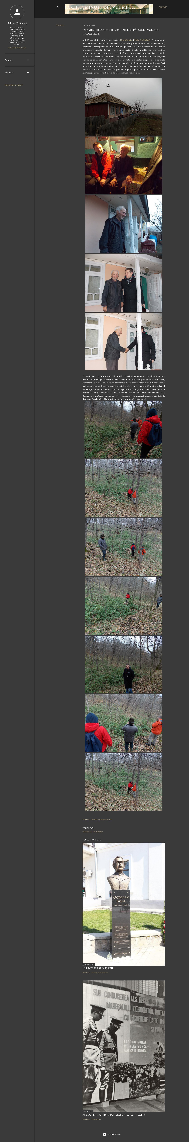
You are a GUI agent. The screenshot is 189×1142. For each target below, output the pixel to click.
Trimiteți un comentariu (93, 832)
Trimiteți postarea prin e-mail (101, 819)
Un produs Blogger (111, 1134)
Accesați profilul (17, 48)
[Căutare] (163, 7)
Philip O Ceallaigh (142, 40)
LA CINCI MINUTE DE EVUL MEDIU (100, 7)
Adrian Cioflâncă (17, 23)
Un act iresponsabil (98, 968)
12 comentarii (96, 1119)
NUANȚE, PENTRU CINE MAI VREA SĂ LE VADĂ (114, 1115)
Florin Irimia (126, 40)
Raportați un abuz (14, 85)
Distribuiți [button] (60, 25)
